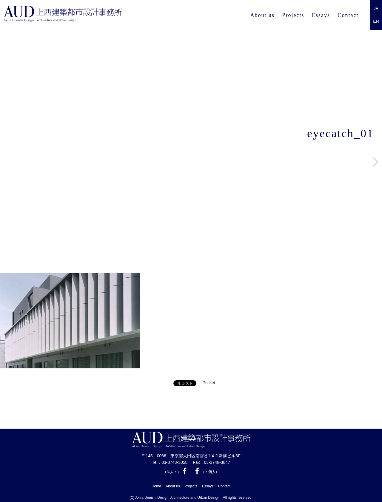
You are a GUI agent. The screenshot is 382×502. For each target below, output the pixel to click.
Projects (293, 15)
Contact (348, 15)
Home (156, 486)
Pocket (209, 383)
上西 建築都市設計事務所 (78, 15)
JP (376, 8)
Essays (321, 15)
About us (262, 15)
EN (376, 21)
